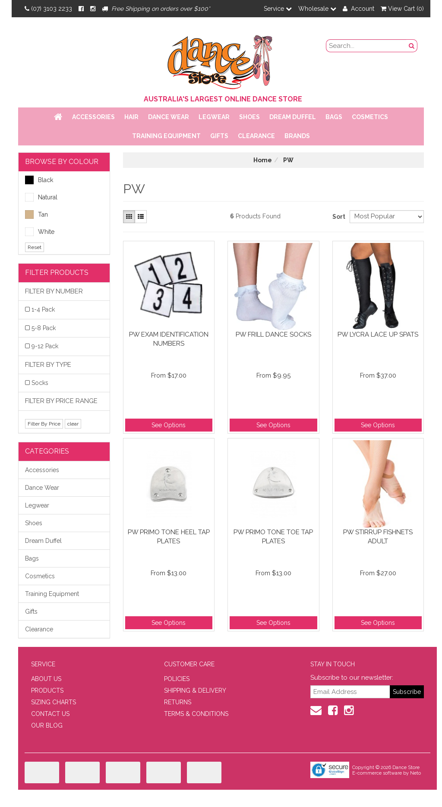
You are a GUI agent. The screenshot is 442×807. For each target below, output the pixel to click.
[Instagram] (92, 8)
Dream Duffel (292, 116)
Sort (337, 216)
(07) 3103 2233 (48, 8)
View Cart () (402, 8)
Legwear (214, 116)
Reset (34, 247)
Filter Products (56, 272)
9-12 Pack (45, 346)
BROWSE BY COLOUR (61, 162)
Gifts (219, 135)
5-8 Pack (44, 328)
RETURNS (177, 702)
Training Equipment (166, 135)
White (39, 231)
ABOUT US (46, 678)
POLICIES (176, 678)
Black (39, 180)
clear (73, 424)
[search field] (366, 45)
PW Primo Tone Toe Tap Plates (273, 536)
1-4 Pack (43, 309)
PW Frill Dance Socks (273, 334)
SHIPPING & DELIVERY (195, 690)
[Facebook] (81, 8)
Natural (41, 197)
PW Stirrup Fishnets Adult (378, 536)
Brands (297, 135)
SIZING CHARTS (53, 702)
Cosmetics (370, 116)
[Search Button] (411, 45)
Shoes (249, 116)
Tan (36, 214)
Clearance (256, 135)
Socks (40, 382)
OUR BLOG (47, 725)
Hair (131, 116)
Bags (333, 116)
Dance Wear (168, 116)
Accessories (93, 116)
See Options (169, 425)
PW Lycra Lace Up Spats (378, 334)
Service (278, 8)
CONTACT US (50, 713)
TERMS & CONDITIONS (196, 713)
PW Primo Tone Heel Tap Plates (169, 536)
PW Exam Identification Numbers (168, 339)
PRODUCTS (47, 690)
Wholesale (317, 8)
